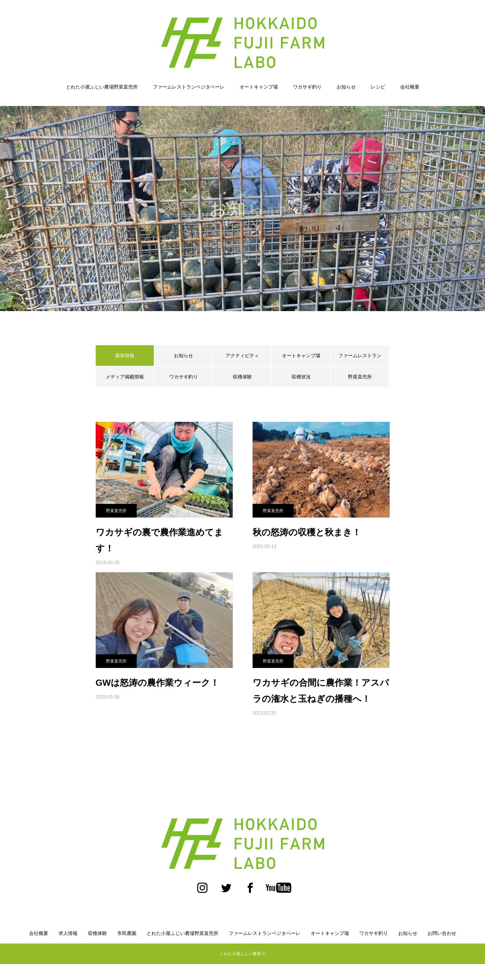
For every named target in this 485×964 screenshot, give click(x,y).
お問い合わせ (442, 933)
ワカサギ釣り (307, 87)
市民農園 (126, 933)
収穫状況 (301, 376)
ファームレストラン (359, 355)
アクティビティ (242, 355)
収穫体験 (242, 376)
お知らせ (346, 87)
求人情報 (68, 933)
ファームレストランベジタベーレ (189, 87)
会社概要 (409, 87)
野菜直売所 (360, 376)
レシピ (378, 87)
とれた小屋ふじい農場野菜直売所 (102, 87)
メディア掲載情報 (125, 376)
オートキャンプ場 (259, 87)
